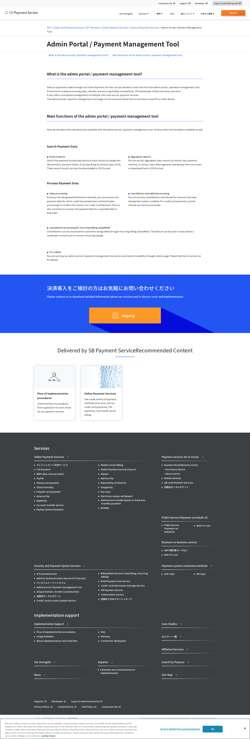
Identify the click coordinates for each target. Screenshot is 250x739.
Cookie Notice (65, 706)
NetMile (105, 507)
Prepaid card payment (49, 491)
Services (95, 27)
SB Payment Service (21, 13)
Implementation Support (49, 624)
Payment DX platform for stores (181, 465)
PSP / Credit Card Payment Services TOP (68, 27)
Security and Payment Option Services (57, 566)
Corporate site (165, 3)
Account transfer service (50, 505)
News (37, 675)
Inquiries (233, 13)
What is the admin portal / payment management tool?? (79, 55)
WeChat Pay (107, 478)
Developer (200, 3)
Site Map (167, 675)
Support (183, 3)
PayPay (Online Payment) (50, 509)
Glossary (105, 636)
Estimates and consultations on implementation (117, 671)
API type (201, 573)
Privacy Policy (41, 706)
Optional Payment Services (145, 27)
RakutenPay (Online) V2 (113, 482)
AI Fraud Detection (47, 573)
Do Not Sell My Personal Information (180, 729)
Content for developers (113, 640)
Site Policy (87, 706)
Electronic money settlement (117, 496)
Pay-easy (105, 491)
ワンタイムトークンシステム (51, 582)
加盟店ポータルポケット (49, 596)
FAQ (103, 631)
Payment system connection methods (185, 566)
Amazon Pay (43, 496)
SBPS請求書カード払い (176, 550)
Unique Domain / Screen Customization (58, 591)
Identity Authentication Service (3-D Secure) (61, 578)
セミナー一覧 (169, 636)
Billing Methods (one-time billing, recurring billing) (124, 575)
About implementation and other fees (57, 640)
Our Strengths (126, 13)
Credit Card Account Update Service (56, 600)
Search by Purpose (173, 662)
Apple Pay (42, 500)
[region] (125, 729)
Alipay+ (105, 473)
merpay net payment (48, 482)
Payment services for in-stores (180, 457)
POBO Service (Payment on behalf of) (171, 528)
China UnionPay (45, 487)
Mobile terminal (172, 478)
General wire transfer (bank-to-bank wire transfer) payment (123, 502)
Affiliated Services (173, 649)
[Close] (244, 728)
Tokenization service (112, 594)
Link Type (169, 573)
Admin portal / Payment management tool (59, 587)
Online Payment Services (114, 27)
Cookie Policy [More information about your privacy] (48, 735)
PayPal (40, 478)
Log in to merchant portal (226, 3)
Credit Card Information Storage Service (123, 585)
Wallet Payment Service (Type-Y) (118, 469)
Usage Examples (45, 636)
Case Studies (169, 624)
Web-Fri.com (203, 525)
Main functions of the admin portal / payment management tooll (147, 55)
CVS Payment (44, 469)
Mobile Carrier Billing (112, 465)
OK (212, 729)
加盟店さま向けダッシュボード (116, 599)
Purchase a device (175, 469)
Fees (172, 13)
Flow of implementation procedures (56, 631)
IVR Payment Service (112, 590)
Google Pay (107, 487)
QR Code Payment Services (178, 482)
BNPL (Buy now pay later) (50, 473)
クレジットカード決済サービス (52, 465)
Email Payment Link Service (115, 581)
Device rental (172, 473)
